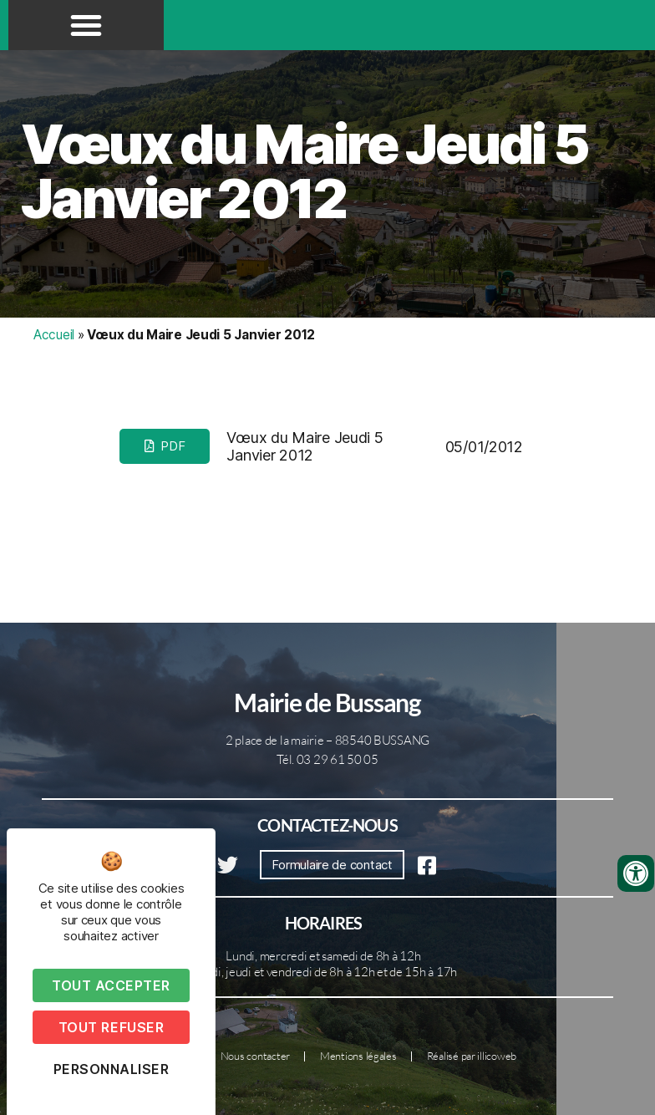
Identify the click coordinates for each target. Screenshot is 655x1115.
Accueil (53, 335)
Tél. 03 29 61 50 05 (327, 759)
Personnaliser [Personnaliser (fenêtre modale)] (111, 1069)
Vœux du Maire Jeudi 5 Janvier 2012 (304, 171)
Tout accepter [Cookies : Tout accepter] (111, 985)
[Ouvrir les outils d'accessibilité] (635, 873)
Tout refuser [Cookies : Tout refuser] (111, 1027)
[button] (86, 25)
